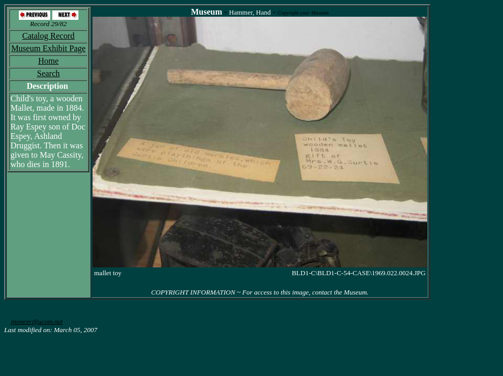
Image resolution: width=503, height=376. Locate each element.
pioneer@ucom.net (37, 321)
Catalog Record (48, 35)
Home (48, 60)
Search (48, 73)
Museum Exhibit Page (48, 48)
